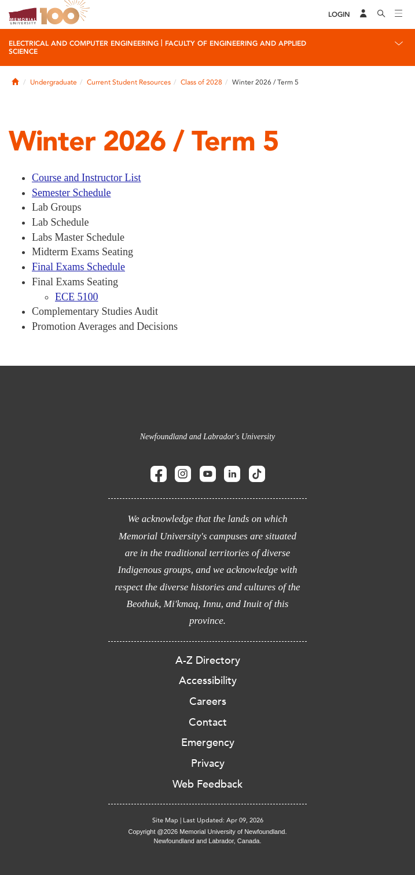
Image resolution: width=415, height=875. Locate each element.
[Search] (381, 14)
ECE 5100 (76, 297)
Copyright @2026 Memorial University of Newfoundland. (207, 831)
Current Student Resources (129, 82)
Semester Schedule (71, 192)
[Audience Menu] (363, 14)
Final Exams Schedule (78, 267)
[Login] (339, 14)
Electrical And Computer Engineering (84, 43)
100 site (67, 14)
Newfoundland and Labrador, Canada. (208, 840)
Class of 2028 (201, 82)
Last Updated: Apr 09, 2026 (223, 820)
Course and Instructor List (86, 177)
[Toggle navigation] (398, 14)
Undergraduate (53, 82)
